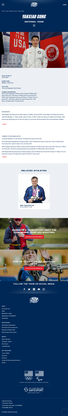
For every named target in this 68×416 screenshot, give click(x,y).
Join (64, 4)
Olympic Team (7, 341)
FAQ (3, 311)
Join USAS (5, 353)
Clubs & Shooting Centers (11, 360)
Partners (5, 344)
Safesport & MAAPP (9, 316)
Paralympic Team (13, 11)
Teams (6, 11)
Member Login (7, 313)
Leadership (6, 346)
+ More (4, 124)
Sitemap (5, 318)
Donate (4, 355)
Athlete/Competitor (9, 325)
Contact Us (6, 308)
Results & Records (8, 330)
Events (4, 358)
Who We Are (6, 339)
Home (3, 11)
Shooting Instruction (9, 332)
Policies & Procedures (10, 327)
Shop (3, 362)
